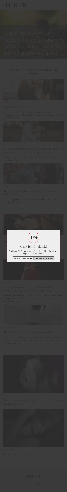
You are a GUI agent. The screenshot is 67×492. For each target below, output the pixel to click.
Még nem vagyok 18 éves (44, 258)
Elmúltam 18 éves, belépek (23, 258)
